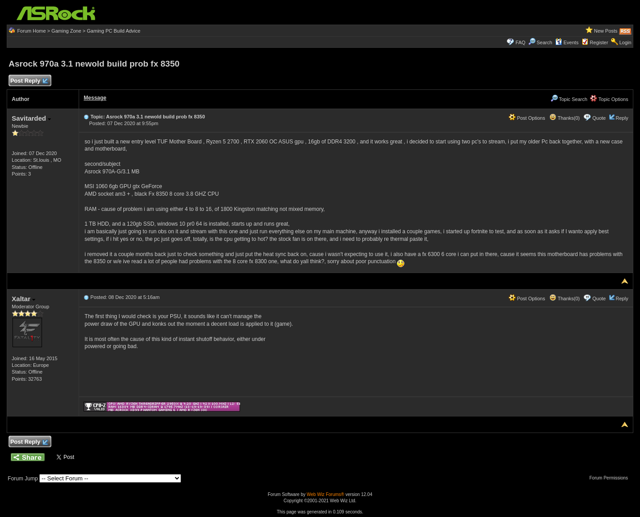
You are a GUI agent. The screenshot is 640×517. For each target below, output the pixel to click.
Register (599, 42)
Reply (622, 118)
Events (567, 42)
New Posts (606, 31)
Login (625, 42)
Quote (599, 118)
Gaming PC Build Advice (113, 31)
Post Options (527, 118)
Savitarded (31, 118)
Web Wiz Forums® (325, 494)
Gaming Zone (66, 31)
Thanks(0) (564, 118)
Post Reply (28, 81)
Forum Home (31, 31)
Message (95, 98)
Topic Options (609, 99)
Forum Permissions (610, 477)
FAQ (521, 42)
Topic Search (569, 99)
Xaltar (23, 299)
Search (544, 42)
